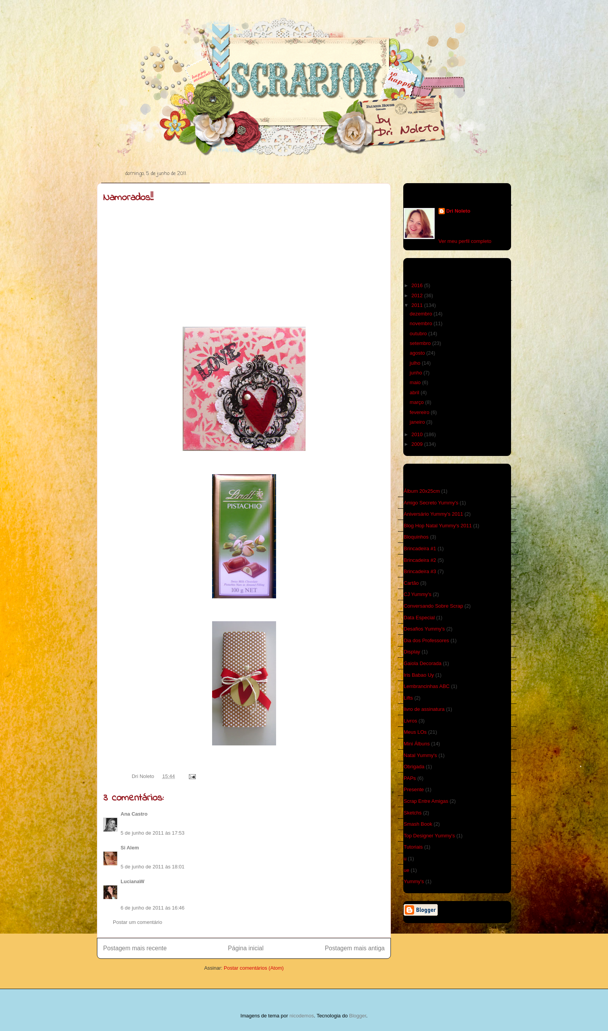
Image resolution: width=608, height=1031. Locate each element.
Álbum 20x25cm (422, 491)
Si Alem (130, 848)
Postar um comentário (137, 922)
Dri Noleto (143, 776)
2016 (417, 285)
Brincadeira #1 (420, 548)
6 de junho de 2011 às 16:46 (153, 908)
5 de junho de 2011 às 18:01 (153, 867)
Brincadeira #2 (420, 560)
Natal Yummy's (420, 755)
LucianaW (132, 881)
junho (416, 373)
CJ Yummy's (418, 594)
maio (416, 382)
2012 (417, 295)
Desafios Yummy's (424, 629)
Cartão (411, 583)
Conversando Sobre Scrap (433, 606)
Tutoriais (413, 847)
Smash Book (418, 824)
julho (416, 363)
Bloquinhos (416, 537)
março (417, 402)
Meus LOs (415, 732)
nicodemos (302, 1016)
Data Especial (419, 617)
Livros (410, 721)
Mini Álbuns (417, 744)
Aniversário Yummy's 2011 (433, 514)
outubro (419, 333)
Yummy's (414, 881)
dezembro (422, 314)
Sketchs (412, 813)
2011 (417, 305)
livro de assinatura (424, 709)
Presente (414, 789)
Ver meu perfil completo (465, 241)
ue (406, 870)
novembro (422, 323)
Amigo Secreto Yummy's (431, 503)
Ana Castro (134, 814)
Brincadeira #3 (420, 571)
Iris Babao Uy (419, 675)
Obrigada (414, 766)
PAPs (410, 778)
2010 (417, 434)
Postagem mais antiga (355, 948)
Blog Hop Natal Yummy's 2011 (438, 525)
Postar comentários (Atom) (254, 968)
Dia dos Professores (426, 640)
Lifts (408, 698)
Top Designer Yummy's (429, 836)
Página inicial (246, 948)
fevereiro (420, 412)
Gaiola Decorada (423, 663)
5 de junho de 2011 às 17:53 (153, 833)
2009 (417, 444)
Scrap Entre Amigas (426, 801)
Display (412, 652)
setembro (421, 343)
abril (415, 392)
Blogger (357, 1016)
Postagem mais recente (135, 948)
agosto (418, 353)
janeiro (418, 422)
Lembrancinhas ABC (427, 686)
